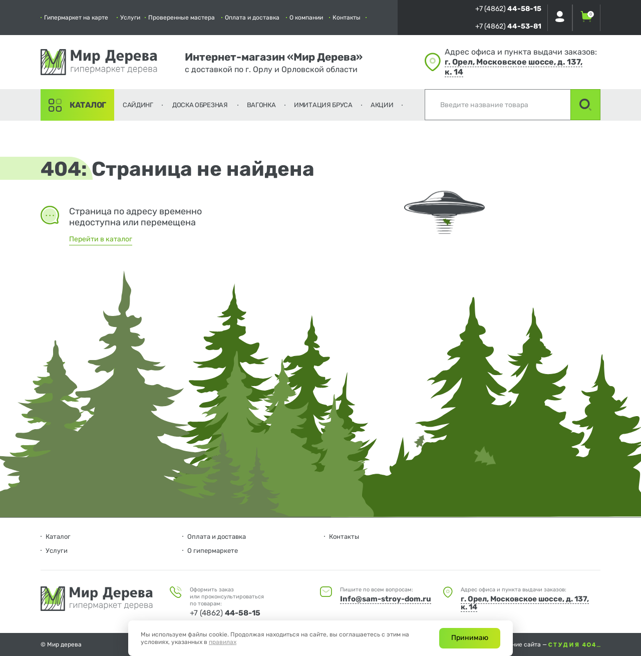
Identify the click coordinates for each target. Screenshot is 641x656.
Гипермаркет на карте (76, 17)
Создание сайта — (547, 644)
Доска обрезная (200, 105)
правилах (222, 641)
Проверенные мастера (181, 17)
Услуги (130, 17)
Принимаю (469, 637)
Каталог (88, 105)
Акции (382, 105)
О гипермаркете (212, 550)
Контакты (347, 17)
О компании (306, 17)
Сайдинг (138, 105)
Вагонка (261, 105)
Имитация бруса (323, 105)
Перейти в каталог (100, 239)
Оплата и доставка (252, 17)
